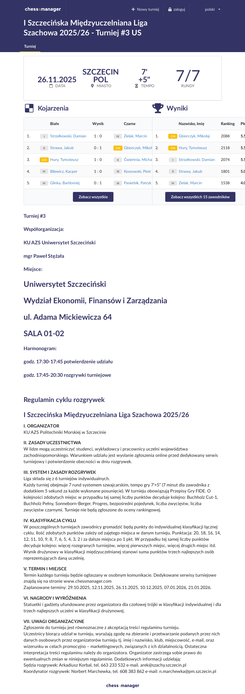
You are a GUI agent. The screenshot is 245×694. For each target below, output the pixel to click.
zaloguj (176, 9)
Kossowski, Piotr (137, 171)
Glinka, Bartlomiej (64, 182)
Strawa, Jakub (62, 147)
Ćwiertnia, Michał (138, 159)
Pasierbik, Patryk (137, 182)
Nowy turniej (145, 9)
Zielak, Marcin (135, 136)
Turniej (30, 46)
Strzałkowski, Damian (68, 136)
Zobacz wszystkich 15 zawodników (200, 196)
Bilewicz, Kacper (63, 171)
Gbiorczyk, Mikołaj (139, 147)
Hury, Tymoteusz (64, 159)
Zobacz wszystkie (93, 196)
